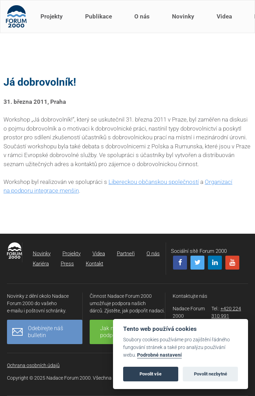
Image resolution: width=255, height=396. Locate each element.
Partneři (126, 253)
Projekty (53, 20)
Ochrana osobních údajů (33, 365)
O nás (143, 20)
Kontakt (94, 264)
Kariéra (41, 264)
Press (67, 264)
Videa (225, 20)
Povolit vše (151, 373)
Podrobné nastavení (159, 355)
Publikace (100, 20)
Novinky (184, 20)
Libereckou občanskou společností (153, 181)
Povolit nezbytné (210, 373)
